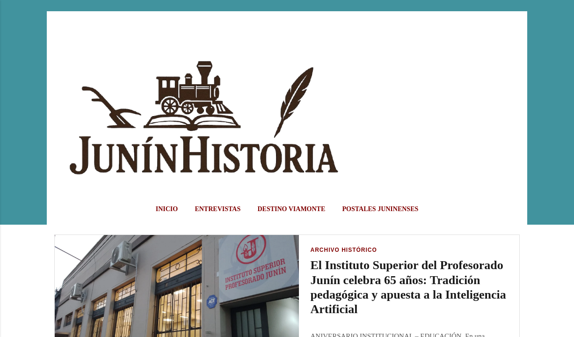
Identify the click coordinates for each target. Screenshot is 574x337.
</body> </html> (287, 168)
